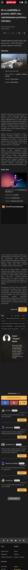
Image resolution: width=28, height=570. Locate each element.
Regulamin (4, 554)
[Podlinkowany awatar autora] (6, 338)
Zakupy (16, 566)
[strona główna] (11, 2)
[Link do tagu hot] (7, 316)
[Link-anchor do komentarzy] (4, 33)
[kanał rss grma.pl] (24, 540)
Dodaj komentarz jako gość (14, 398)
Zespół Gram (4, 551)
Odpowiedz (22, 420)
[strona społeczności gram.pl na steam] (20, 540)
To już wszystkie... (14, 498)
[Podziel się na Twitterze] (24, 33)
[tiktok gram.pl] (4, 540)
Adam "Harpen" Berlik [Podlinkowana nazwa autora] (16, 339)
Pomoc (16, 551)
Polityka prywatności (7, 557)
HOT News (4, 566)
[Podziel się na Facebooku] (19, 33)
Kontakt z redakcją (19, 557)
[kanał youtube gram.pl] (12, 540)
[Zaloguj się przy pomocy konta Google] (14, 403)
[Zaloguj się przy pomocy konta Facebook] (5, 403)
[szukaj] (2, 2)
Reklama (16, 554)
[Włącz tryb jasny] (21, 2)
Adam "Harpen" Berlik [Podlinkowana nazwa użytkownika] (8, 27)
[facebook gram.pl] (8, 540)
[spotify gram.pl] (16, 540)
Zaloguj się (24, 402)
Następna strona (22, 309)
